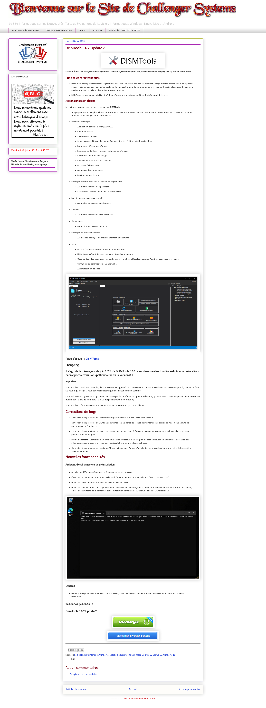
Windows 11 (169, 655)
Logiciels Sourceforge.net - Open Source (129, 655)
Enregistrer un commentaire (83, 674)
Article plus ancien (190, 689)
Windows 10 (156, 655)
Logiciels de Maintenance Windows (91, 655)
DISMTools (92, 359)
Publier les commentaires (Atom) (139, 698)
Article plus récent (76, 689)
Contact (82, 30)
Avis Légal (97, 30)
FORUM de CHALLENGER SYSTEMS (124, 30)
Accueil (133, 689)
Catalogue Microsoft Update (59, 30)
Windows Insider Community (25, 30)
